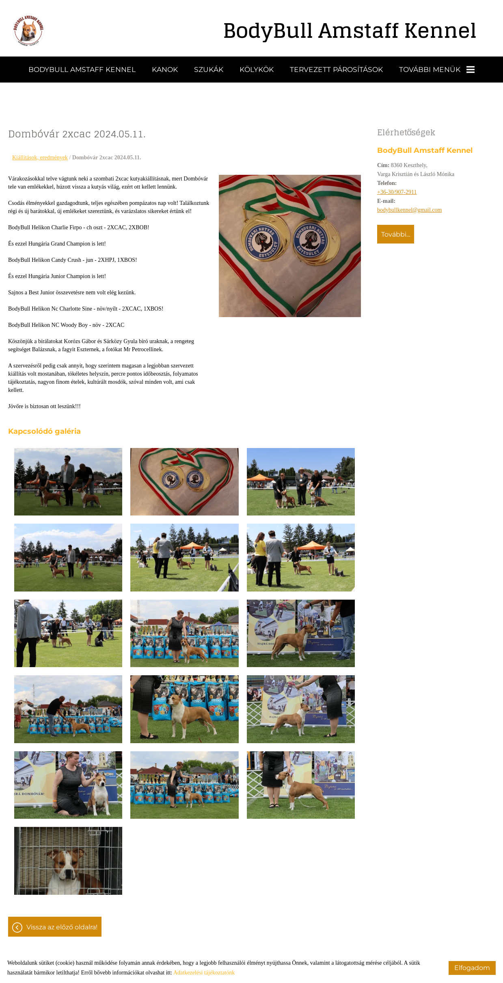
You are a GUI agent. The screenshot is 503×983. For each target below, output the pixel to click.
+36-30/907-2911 (397, 192)
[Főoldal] (28, 30)
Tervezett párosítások (336, 69)
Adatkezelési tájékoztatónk (204, 973)
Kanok (165, 69)
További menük (437, 69)
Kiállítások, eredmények (40, 157)
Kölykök (257, 69)
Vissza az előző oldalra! (61, 927)
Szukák (208, 69)
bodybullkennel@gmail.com (409, 210)
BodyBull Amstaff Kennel (82, 69)
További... (395, 234)
